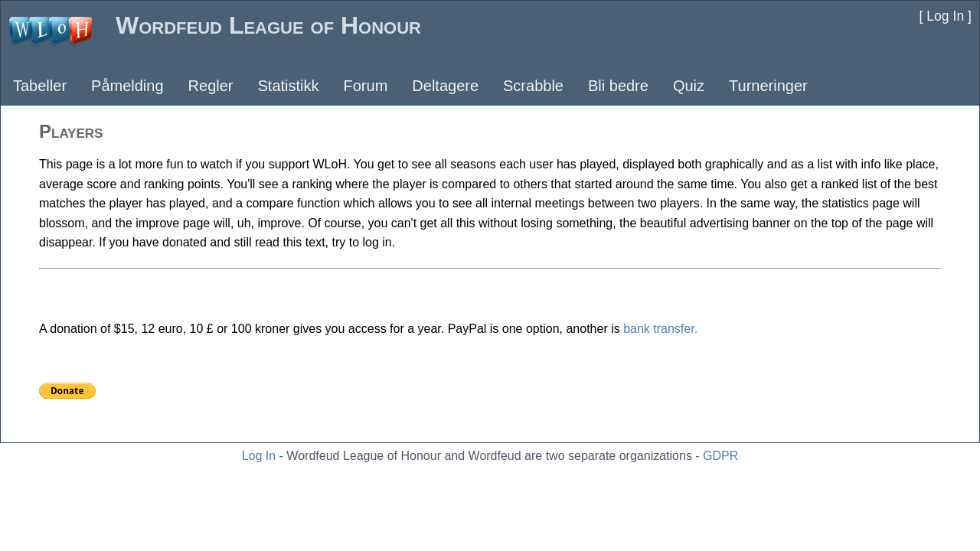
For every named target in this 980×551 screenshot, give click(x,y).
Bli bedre (618, 85)
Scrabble (533, 85)
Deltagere (445, 85)
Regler (211, 85)
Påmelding (127, 85)
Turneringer (768, 85)
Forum (366, 85)
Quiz (688, 85)
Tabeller (40, 85)
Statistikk (287, 85)
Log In (259, 455)
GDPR (720, 455)
